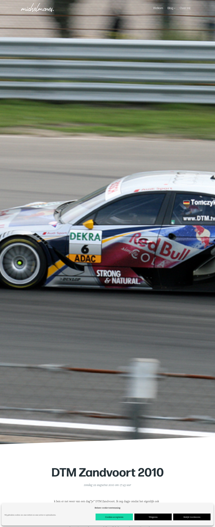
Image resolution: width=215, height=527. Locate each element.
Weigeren (153, 516)
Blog (171, 8)
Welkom (158, 8)
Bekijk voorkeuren (191, 516)
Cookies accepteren (114, 516)
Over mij (185, 8)
